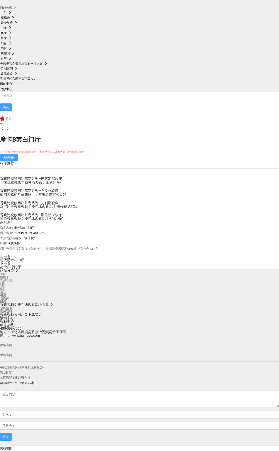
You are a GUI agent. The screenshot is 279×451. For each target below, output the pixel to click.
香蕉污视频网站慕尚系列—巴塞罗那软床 (31, 179)
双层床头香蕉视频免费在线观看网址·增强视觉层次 (39, 206)
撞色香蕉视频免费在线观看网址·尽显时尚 (32, 218)
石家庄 (32, 383)
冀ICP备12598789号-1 (15, 377)
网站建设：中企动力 (13, 383)
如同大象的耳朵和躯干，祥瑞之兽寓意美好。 (35, 194)
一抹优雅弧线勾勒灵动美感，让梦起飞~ (31, 182)
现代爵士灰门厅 (12, 260)
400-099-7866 (11, 328)
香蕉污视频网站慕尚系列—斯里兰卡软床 (31, 215)
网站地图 (6, 448)
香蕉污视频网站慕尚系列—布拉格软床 (29, 191)
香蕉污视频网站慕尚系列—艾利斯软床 (29, 203)
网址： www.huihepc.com (20, 335)
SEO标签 (6, 372)
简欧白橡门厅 (10, 267)
